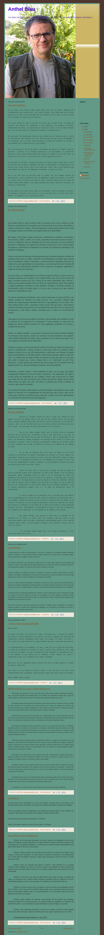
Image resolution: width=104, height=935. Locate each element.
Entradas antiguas (68, 911)
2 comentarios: (45, 524)
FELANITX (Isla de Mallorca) (23, 818)
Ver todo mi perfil (85, 178)
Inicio (42, 911)
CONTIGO (13, 781)
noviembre (87, 135)
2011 (83, 129)
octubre (86, 167)
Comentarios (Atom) (22, 915)
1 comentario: (43, 665)
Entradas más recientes (15, 911)
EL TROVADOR (16, 204)
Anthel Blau (21, 9)
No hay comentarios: (44, 195)
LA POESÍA (14, 534)
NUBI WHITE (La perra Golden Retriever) (29, 672)
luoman (53, 926)
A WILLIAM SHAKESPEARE (23, 610)
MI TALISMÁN (16, 406)
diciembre (87, 132)
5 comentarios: (45, 600)
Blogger (70, 926)
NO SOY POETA (16, 105)
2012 (83, 126)
